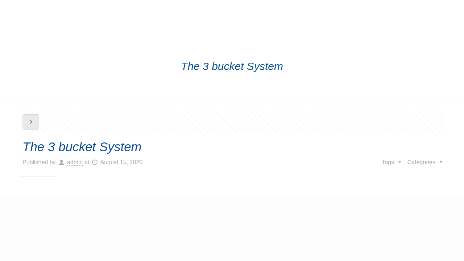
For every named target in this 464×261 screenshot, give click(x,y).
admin (75, 162)
